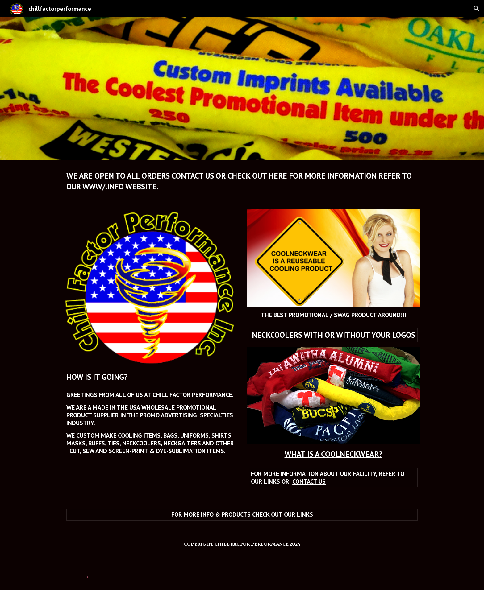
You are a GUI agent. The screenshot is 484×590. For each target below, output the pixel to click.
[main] (242, 181)
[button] (476, 8)
